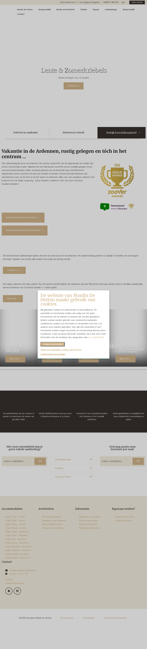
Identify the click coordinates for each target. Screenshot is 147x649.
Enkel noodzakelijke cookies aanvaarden (61, 350)
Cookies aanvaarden (52, 344)
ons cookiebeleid (96, 337)
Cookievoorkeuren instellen (52, 354)
